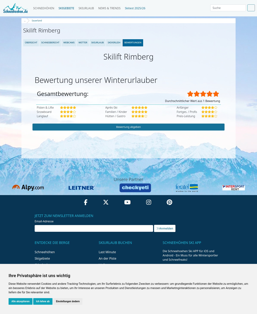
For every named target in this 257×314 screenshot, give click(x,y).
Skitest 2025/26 (136, 8)
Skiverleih (114, 42)
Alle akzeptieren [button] (20, 301)
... (25, 20)
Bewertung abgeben (128, 127)
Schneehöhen (43, 8)
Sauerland (37, 20)
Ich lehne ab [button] (43, 301)
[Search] (228, 7)
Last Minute (107, 252)
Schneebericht (50, 42)
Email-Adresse (44, 221)
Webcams (69, 42)
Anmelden (164, 228)
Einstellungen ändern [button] (68, 301)
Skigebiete (66, 8)
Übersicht (31, 42)
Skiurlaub (86, 8)
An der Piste (107, 258)
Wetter (83, 42)
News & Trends (109, 8)
